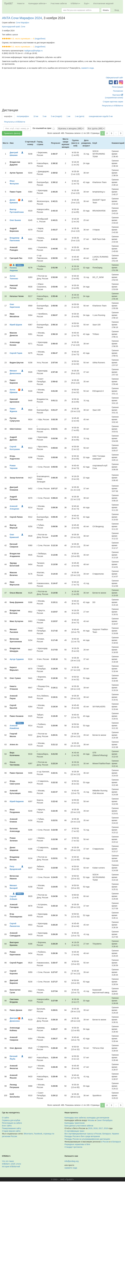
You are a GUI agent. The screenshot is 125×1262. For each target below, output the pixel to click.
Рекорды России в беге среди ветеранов (82, 1136)
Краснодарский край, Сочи (13, 27)
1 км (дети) (79, 116)
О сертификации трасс (74, 1131)
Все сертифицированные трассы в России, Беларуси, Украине (92, 1134)
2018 (95, 1128)
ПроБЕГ (8, 3)
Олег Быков (15, 220)
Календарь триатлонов (74, 1123)
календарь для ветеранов (98, 1118)
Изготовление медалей (103, 3)
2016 (106, 1128)
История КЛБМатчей (11, 1166)
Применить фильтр (12, 133)
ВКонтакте (28, 1134)
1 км (68, 116)
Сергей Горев (16, 353)
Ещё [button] (86, 3)
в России (105, 1142)
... (116, 133)
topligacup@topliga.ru (33, 51)
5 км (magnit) (56, 116)
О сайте (5, 1118)
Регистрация (117, 87)
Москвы (91, 1120)
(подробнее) (40, 39)
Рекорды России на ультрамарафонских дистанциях (87, 1139)
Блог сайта (7, 1126)
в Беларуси (116, 1142)
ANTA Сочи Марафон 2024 (22, 18)
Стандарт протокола (73, 1147)
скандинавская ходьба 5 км (101, 116)
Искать (106, 10)
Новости (20, 3)
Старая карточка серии (113, 102)
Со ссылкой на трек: (42, 128)
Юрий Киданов (17, 801)
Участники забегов (59, 3)
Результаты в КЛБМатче (112, 106)
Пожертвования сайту (11, 1128)
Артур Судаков (17, 659)
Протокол (117, 95)
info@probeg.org (72, 1161)
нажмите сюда (87, 68)
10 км (35, 116)
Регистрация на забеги (12, 1123)
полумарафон (23, 116)
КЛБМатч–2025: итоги (11, 1164)
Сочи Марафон (22, 23)
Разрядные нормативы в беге (77, 1144)
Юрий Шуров (16, 325)
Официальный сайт (114, 78)
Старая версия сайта (11, 1131)
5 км (44, 116)
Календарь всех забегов (75, 1118)
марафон (8, 116)
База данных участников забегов (79, 1126)
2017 (101, 1128)
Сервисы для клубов (11, 1120)
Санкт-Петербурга (104, 1120)
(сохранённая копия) (114, 98)
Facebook (38, 1134)
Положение (118, 91)
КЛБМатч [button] (75, 3)
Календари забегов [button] (37, 3)
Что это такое (8, 1161)
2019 (90, 1128)
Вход (117, 10)
